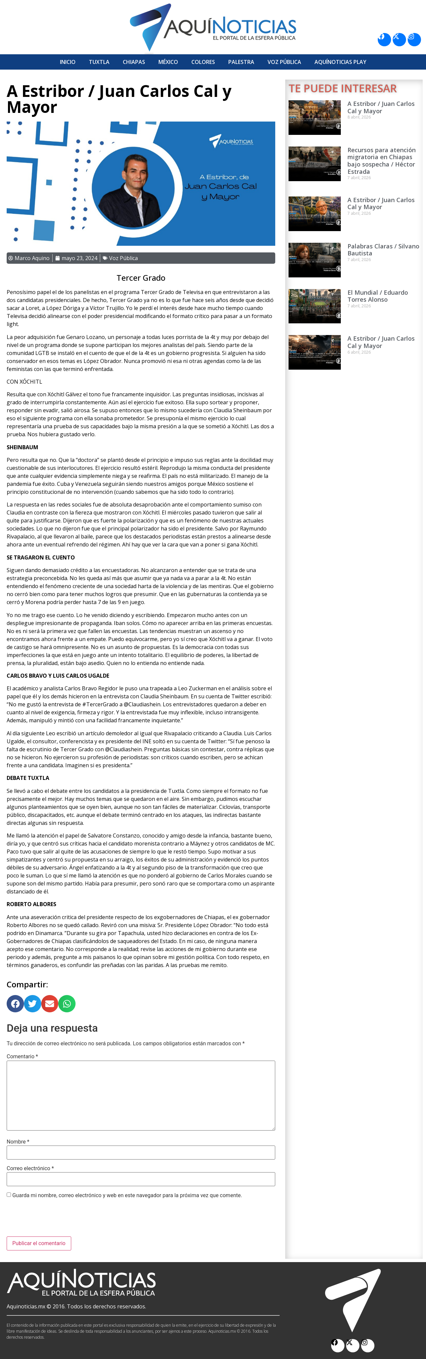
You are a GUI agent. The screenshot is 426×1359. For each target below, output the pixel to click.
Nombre (18, 1142)
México (168, 62)
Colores (203, 62)
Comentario (22, 1056)
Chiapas (134, 62)
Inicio (68, 62)
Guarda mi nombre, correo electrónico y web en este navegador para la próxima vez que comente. (127, 1195)
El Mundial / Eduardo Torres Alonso (377, 296)
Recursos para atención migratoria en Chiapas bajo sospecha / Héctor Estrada (381, 160)
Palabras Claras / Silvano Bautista (383, 249)
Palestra (241, 62)
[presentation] (57, 1220)
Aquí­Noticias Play (340, 62)
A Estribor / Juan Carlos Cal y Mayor (381, 107)
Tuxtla (99, 62)
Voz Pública (284, 62)
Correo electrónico (30, 1168)
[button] (15, 1003)
